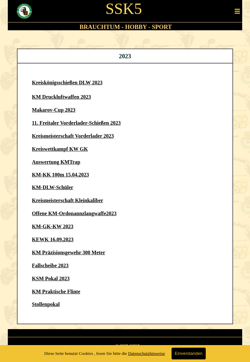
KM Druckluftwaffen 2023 (61, 97)
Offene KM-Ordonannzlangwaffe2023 (74, 213)
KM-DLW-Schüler (52, 187)
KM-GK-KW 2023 (52, 226)
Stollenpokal (46, 304)
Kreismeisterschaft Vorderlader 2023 (73, 136)
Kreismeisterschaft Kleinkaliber (67, 200)
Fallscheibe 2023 (50, 265)
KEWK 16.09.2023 (53, 239)
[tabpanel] (124, 27)
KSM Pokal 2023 (51, 278)
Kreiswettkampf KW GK (60, 149)
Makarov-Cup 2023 (54, 110)
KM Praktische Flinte (56, 291)
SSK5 (123, 8)
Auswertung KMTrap (56, 162)
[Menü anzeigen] (237, 11)
